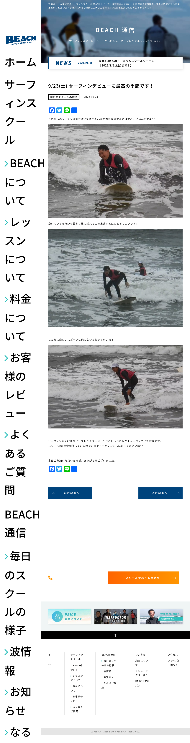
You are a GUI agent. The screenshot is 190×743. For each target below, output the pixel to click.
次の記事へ (160, 493)
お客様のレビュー (18, 384)
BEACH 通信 (20, 523)
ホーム (20, 61)
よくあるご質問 (18, 461)
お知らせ (18, 700)
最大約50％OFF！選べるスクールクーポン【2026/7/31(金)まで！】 (127, 63)
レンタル (140, 654)
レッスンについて (18, 249)
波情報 (18, 660)
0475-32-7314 (77, 577)
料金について (18, 316)
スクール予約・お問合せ (143, 577)
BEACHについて (20, 181)
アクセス (173, 654)
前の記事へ (72, 493)
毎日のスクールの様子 (18, 592)
